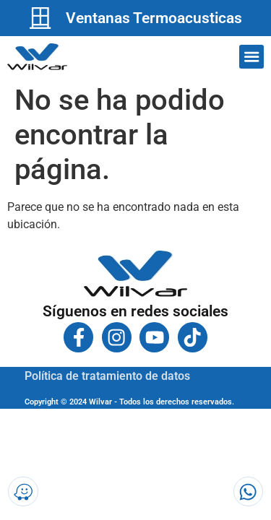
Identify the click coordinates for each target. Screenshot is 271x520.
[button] (251, 57)
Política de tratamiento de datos (107, 376)
